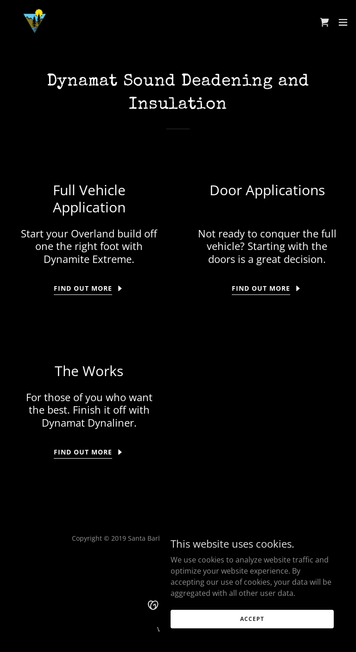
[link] (116, 22)
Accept (252, 638)
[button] (343, 22)
